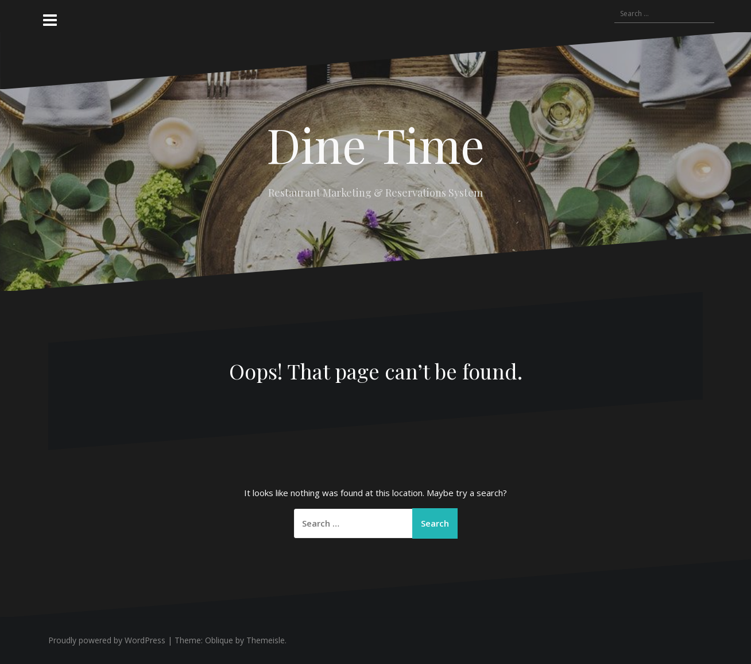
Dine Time (375, 144)
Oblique (219, 640)
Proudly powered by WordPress (106, 640)
